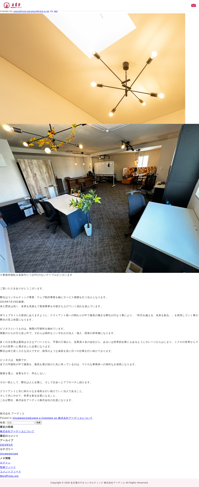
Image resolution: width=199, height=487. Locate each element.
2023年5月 (6, 445)
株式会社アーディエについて (17, 431)
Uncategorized (22, 418)
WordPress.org (9, 476)
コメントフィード (10, 471)
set (56, 11)
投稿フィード (8, 467)
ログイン (5, 462)
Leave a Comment (61, 418)
